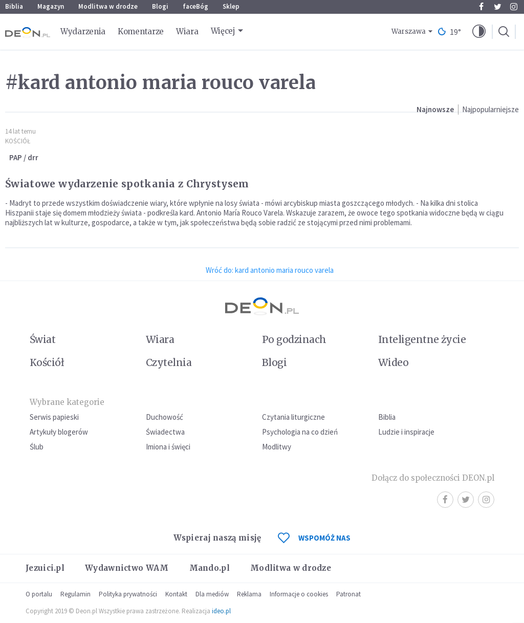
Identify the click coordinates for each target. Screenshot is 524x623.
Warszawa (408, 31)
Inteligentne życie (422, 339)
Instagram (513, 7)
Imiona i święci (168, 447)
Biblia (14, 6)
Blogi (160, 6)
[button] (479, 32)
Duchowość (164, 417)
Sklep (231, 6)
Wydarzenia (82, 31)
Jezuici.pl (45, 568)
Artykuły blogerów (59, 432)
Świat (42, 339)
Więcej (223, 31)
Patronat (348, 594)
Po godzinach (294, 339)
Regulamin (75, 594)
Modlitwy (276, 447)
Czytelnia (168, 362)
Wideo (393, 362)
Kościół (17, 141)
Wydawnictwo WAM (127, 568)
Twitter (497, 7)
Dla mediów (212, 594)
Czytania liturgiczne (293, 417)
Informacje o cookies (299, 594)
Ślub (36, 447)
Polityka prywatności (128, 594)
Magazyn (50, 6)
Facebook (481, 7)
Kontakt (176, 594)
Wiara (187, 31)
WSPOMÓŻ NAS (314, 538)
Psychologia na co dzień (300, 432)
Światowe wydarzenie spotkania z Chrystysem (127, 184)
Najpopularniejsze (490, 109)
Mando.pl (209, 568)
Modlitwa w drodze (108, 6)
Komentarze (141, 31)
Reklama (249, 594)
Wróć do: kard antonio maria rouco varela (270, 270)
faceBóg (195, 6)
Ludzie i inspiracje (406, 432)
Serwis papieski (54, 417)
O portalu (39, 594)
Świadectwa (165, 432)
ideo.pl (221, 611)
